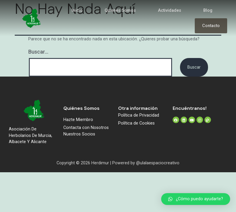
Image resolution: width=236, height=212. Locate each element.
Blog (207, 10)
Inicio (77, 10)
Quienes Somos (120, 10)
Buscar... (38, 52)
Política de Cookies (136, 123)
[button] (195, 199)
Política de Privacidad (138, 115)
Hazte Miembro (78, 119)
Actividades (169, 10)
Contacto (211, 25)
